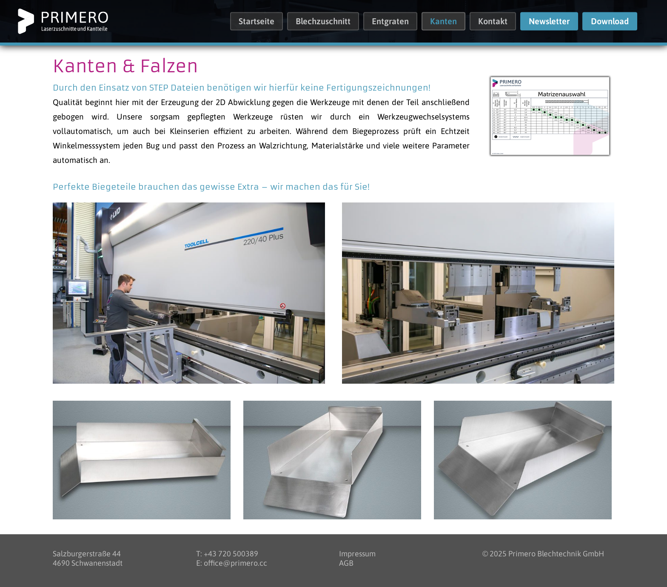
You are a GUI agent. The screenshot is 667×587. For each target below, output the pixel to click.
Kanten (443, 21)
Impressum (357, 553)
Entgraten (390, 21)
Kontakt (492, 21)
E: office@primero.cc (231, 563)
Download (610, 21)
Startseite (256, 21)
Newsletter (549, 21)
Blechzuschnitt (323, 21)
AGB (346, 563)
